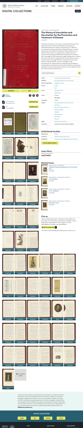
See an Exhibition (71, 425)
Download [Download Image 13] (33, 204)
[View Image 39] (20, 332)
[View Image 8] (8, 171)
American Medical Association (62, 78)
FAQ (35, 418)
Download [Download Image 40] (33, 342)
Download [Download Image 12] (20, 204)
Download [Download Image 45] (20, 365)
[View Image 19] (33, 240)
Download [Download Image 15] (20, 227)
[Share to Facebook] (30, 95)
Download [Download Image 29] (45, 296)
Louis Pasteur (46, 155)
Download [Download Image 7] (33, 158)
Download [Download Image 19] (33, 250)
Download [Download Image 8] (8, 181)
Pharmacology (58, 114)
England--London (59, 83)
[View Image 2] (8, 122)
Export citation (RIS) (48, 227)
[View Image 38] (8, 332)
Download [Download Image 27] (20, 296)
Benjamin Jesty (54, 203)
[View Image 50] (8, 378)
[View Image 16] (33, 217)
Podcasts (54, 1)
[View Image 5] (8, 147)
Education (69, 6)
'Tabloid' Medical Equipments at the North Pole (63, 168)
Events (62, 1)
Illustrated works (54, 30)
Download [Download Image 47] (45, 365)
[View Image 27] (20, 286)
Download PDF (33, 102)
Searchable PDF (10, 101)
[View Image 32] (8, 309)
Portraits (67, 177)
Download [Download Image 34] (33, 319)
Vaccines (56, 119)
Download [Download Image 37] (70, 319)
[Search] (54, 11)
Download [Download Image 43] (70, 342)
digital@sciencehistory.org (25, 407)
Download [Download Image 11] (8, 204)
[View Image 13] (33, 194)
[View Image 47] (45, 355)
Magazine (46, 1)
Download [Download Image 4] (33, 133)
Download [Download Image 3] (20, 133)
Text (55, 88)
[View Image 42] (57, 332)
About (39, 1)
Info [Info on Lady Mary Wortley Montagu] (8, 388)
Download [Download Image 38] (8, 342)
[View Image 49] (70, 355)
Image (56, 85)
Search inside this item (47, 73)
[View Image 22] (33, 263)
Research (60, 6)
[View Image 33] (20, 309)
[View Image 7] (33, 147)
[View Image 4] (33, 122)
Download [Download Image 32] (8, 319)
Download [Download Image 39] (20, 342)
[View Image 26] (8, 286)
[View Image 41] (45, 332)
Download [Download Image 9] (20, 181)
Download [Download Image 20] (8, 273)
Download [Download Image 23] (45, 273)
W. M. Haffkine (54, 191)
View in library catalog (50, 143)
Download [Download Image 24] (57, 273)
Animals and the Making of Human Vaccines (66, 139)
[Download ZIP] (3, 107)
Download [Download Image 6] (20, 158)
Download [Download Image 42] (57, 342)
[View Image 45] (20, 355)
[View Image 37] (70, 309)
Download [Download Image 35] (45, 319)
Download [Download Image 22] (33, 273)
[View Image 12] (20, 194)
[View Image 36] (57, 309)
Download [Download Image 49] (70, 365)
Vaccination (57, 116)
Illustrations (60, 165)
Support (77, 6)
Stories (53, 6)
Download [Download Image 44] (8, 365)
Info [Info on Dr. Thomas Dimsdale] (57, 319)
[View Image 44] (8, 355)
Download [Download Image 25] (70, 273)
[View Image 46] (33, 355)
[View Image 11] (8, 194)
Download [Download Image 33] (20, 319)
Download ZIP (34, 107)
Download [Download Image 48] (57, 365)
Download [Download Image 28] (33, 296)
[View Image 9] (20, 171)
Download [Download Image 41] (45, 342)
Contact (48, 418)
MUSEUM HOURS (50, 425)
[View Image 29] (45, 286)
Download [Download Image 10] (33, 181)
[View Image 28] (33, 286)
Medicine (56, 112)
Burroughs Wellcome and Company (64, 80)
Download (11, 90)
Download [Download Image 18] (20, 250)
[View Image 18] (20, 240)
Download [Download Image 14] (8, 227)
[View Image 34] (33, 309)
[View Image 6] (20, 147)
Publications (44, 30)
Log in (61, 418)
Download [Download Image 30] (57, 296)
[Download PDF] (3, 102)
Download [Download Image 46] (33, 365)
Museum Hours (74, 1)
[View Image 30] (57, 286)
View (29, 90)
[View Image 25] (70, 263)
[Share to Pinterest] (33, 95)
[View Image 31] (70, 286)
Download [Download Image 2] (8, 133)
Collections (44, 6)
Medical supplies (58, 109)
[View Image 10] (33, 171)
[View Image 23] (45, 263)
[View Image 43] (70, 332)
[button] (56, 227)
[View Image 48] (57, 355)
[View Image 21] (20, 263)
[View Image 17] (8, 240)
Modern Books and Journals (61, 136)
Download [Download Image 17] (8, 250)
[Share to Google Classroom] (37, 95)
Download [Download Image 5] (8, 158)
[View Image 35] (45, 309)
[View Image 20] (8, 263)
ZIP (6, 106)
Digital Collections (17, 11)
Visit (36, 6)
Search (78, 11)
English (56, 100)
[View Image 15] (20, 217)
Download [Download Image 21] (20, 273)
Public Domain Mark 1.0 (60, 121)
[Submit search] (79, 73)
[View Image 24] (57, 263)
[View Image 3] (20, 122)
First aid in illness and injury (61, 107)
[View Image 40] (33, 332)
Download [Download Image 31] (70, 296)
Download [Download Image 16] (33, 227)
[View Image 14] (8, 217)
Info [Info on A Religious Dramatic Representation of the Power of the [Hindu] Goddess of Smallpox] (8, 296)
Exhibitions (57, 105)
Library (56, 134)
